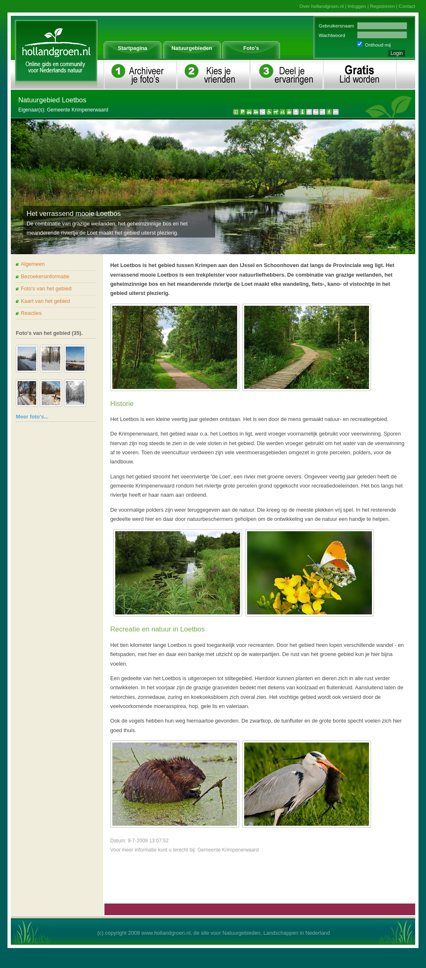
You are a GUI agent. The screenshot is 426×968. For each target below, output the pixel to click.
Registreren (382, 6)
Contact (407, 6)
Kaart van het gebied (45, 301)
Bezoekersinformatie (45, 276)
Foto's (251, 48)
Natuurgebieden (191, 48)
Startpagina (132, 48)
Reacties (31, 313)
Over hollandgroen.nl (322, 6)
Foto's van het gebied (46, 288)
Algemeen (33, 264)
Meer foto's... (32, 416)
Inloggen (357, 6)
